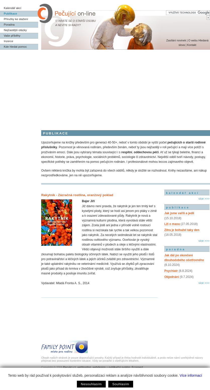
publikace (178, 207)
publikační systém (119, 367)
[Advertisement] (105, 87)
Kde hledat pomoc (15, 46)
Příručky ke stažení (16, 19)
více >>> (203, 198)
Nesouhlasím (91, 384)
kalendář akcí (182, 192)
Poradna (9, 24)
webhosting (84, 367)
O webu (192, 40)
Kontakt (191, 44)
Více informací (191, 375)
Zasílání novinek (176, 40)
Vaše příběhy (12, 35)
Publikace (10, 13)
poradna (175, 249)
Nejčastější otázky (15, 30)
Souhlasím (120, 384)
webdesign (99, 367)
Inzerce (8, 41)
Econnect (137, 367)
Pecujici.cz (69, 367)
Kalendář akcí (12, 8)
